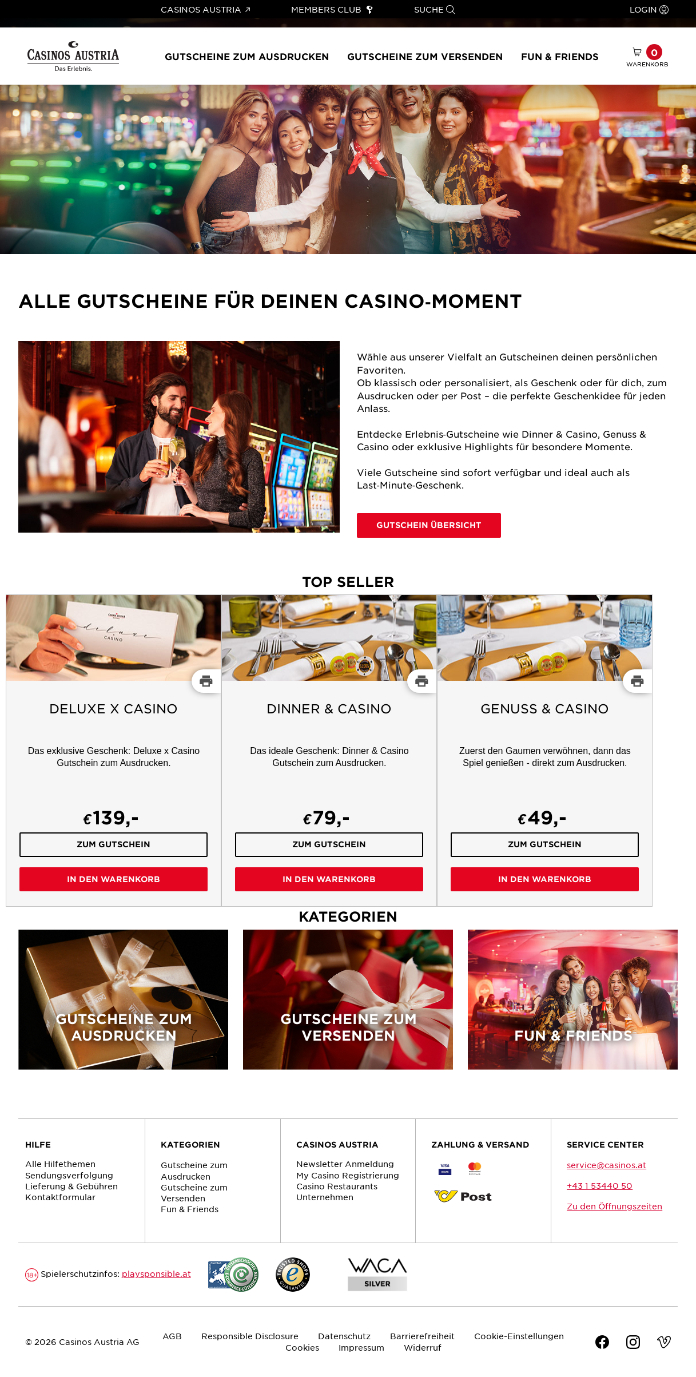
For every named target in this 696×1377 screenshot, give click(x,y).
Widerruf (423, 1347)
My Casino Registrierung (347, 1175)
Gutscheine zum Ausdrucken (247, 56)
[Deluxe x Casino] (113, 750)
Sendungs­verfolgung (69, 1175)
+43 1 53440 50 (600, 1185)
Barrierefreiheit (422, 1336)
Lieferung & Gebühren (71, 1186)
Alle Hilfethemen (60, 1163)
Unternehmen (324, 1197)
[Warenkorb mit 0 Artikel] (647, 56)
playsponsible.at (156, 1273)
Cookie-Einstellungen (519, 1336)
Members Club (332, 9)
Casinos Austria (205, 9)
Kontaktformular (60, 1197)
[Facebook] (602, 1343)
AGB (172, 1336)
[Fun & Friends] (572, 1007)
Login (649, 9)
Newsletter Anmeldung (345, 1163)
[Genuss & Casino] (545, 750)
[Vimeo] (664, 1343)
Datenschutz (344, 1336)
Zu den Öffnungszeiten (614, 1206)
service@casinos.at (606, 1165)
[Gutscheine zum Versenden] (348, 1007)
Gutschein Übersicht (429, 525)
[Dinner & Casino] (329, 750)
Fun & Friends (560, 56)
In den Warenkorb (113, 879)
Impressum (361, 1347)
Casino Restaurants (336, 1186)
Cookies (302, 1347)
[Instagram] (633, 1343)
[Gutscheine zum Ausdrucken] (123, 1007)
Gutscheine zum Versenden (425, 56)
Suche (434, 9)
